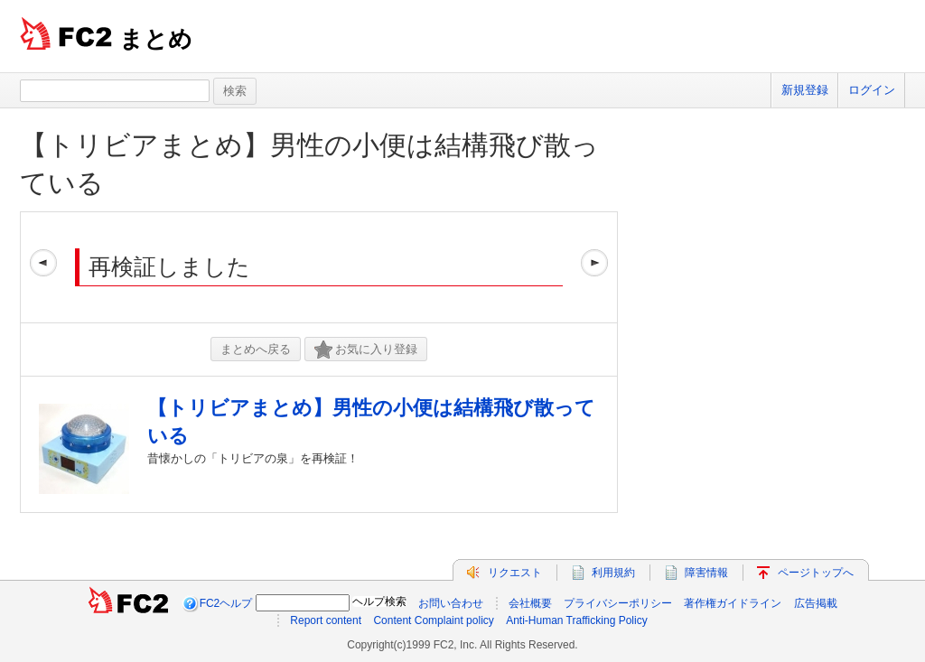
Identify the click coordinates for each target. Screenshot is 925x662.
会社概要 (530, 603)
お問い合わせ (450, 603)
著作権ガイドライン (732, 603)
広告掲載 (815, 603)
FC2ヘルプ (226, 603)
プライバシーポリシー (618, 603)
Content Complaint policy (433, 620)
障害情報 (706, 572)
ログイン (871, 90)
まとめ (155, 38)
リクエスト (515, 572)
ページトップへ (816, 572)
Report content (325, 620)
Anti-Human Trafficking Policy (577, 620)
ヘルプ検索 (379, 601)
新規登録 (804, 90)
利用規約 (613, 572)
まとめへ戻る (255, 349)
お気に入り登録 (365, 349)
